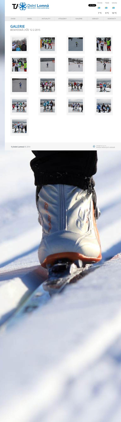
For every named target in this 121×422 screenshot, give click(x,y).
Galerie (79, 19)
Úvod (13, 19)
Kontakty (112, 19)
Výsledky (62, 19)
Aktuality (46, 19)
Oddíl (29, 19)
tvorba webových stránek (105, 146)
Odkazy (95, 19)
